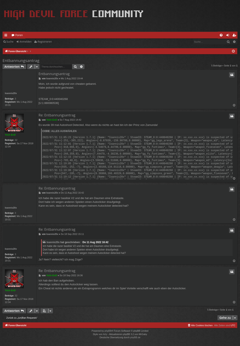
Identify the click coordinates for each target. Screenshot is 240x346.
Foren (19, 35)
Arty (105, 334)
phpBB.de (135, 337)
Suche (9, 41)
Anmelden (26, 41)
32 (16, 140)
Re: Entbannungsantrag (57, 115)
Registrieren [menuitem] (235, 36)
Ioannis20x (11, 93)
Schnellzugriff (6, 36)
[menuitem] (221, 35)
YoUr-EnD (10, 134)
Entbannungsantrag (21, 60)
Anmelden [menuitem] (229, 36)
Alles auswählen (63, 131)
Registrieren (45, 41)
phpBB (108, 331)
